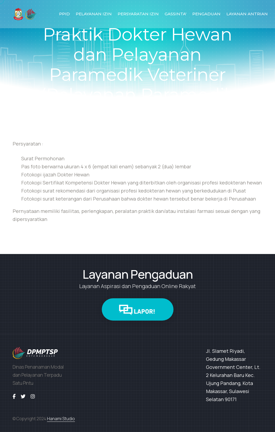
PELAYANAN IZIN (94, 13)
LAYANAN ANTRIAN (247, 13)
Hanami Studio (61, 419)
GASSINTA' (175, 13)
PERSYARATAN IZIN (138, 13)
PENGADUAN (206, 13)
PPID (64, 13)
